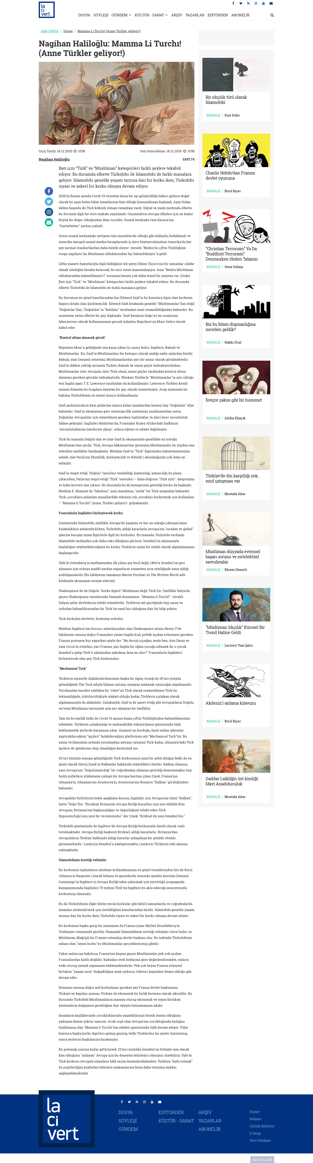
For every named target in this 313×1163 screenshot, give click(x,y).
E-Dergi (255, 1133)
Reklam (255, 1119)
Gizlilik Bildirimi (262, 1126)
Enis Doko (232, 115)
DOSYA (84, 15)
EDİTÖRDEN (218, 15)
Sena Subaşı (234, 266)
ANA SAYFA (50, 31)
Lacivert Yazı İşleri (239, 645)
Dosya (68, 31)
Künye (255, 1112)
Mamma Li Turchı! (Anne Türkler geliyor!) (109, 31)
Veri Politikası (260, 1140)
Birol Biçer (233, 191)
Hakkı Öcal (233, 342)
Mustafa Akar (235, 493)
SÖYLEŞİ (100, 15)
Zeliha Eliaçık (235, 418)
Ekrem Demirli (236, 569)
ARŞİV (176, 15)
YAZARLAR (194, 15)
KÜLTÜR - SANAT (149, 15)
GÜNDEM (120, 15)
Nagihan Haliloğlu (54, 159)
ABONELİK (240, 15)
